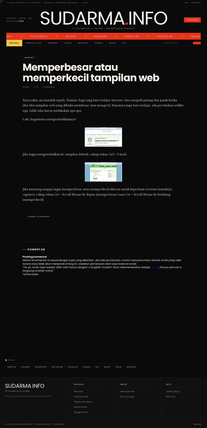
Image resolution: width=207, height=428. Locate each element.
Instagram (57, 367)
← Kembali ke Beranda (38, 216)
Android (11, 367)
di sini (154, 267)
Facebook (73, 367)
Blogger (83, 43)
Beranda (196, 3)
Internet (29, 58)
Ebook (112, 43)
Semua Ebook (127, 391)
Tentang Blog (172, 391)
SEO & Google (127, 396)
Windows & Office (83, 401)
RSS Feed (170, 396)
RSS (187, 3)
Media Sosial (80, 406)
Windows (53, 43)
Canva (118, 367)
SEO (124, 43)
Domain (98, 43)
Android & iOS (33, 43)
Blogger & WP (81, 412)
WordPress (41, 367)
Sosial (68, 43)
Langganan (192, 20)
